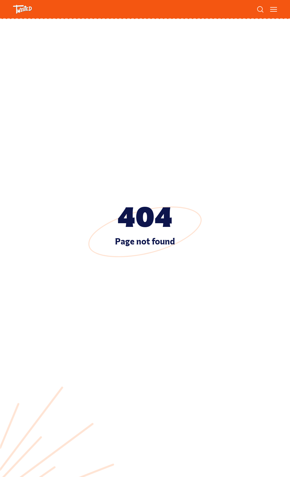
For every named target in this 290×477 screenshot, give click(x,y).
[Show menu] (273, 9)
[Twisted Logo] (22, 9)
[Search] (260, 9)
